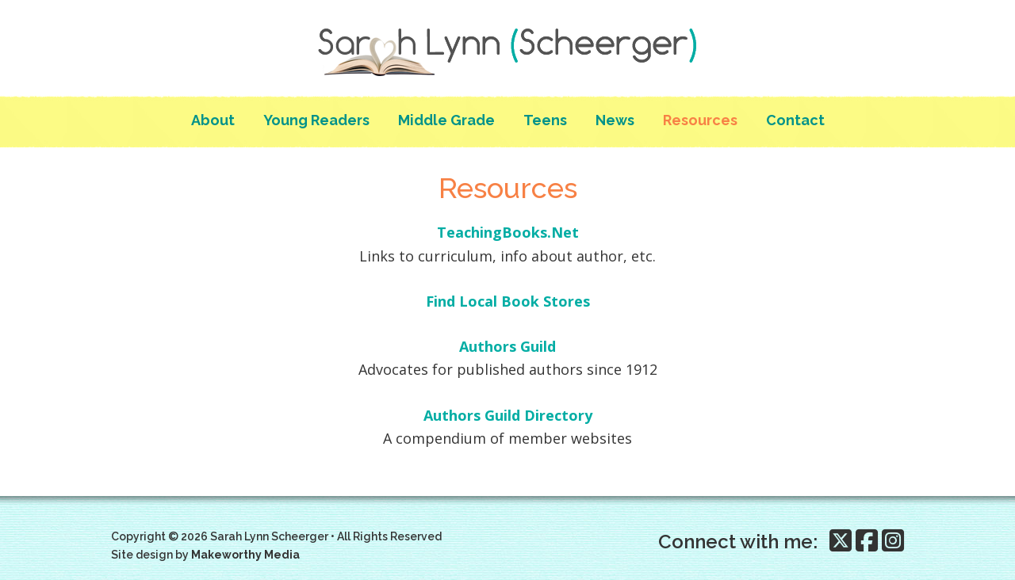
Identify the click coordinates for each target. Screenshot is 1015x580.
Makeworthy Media (245, 554)
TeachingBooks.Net (508, 232)
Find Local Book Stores (508, 301)
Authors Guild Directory (507, 415)
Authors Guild (507, 346)
